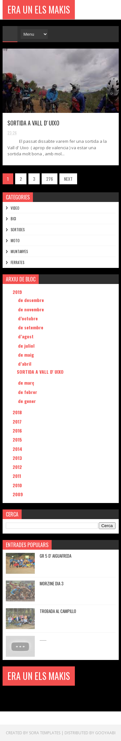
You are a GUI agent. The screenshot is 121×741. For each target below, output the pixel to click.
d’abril (25, 363)
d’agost (26, 336)
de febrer (28, 392)
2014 (18, 448)
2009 (18, 494)
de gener (27, 401)
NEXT (68, 178)
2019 (18, 291)
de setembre (31, 327)
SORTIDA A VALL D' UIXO (33, 123)
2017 (18, 421)
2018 (18, 412)
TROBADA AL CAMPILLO (58, 611)
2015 (18, 439)
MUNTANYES (19, 251)
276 (49, 178)
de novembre (31, 309)
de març (26, 382)
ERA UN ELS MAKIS (38, 9)
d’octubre (28, 318)
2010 (18, 485)
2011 (17, 475)
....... (43, 639)
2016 (18, 430)
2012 (18, 466)
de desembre (31, 300)
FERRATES (17, 262)
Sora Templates (44, 733)
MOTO (15, 240)
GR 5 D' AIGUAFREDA (55, 556)
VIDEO (15, 208)
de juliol (27, 345)
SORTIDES (18, 229)
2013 (18, 457)
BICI (13, 218)
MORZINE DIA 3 (52, 583)
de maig (26, 354)
